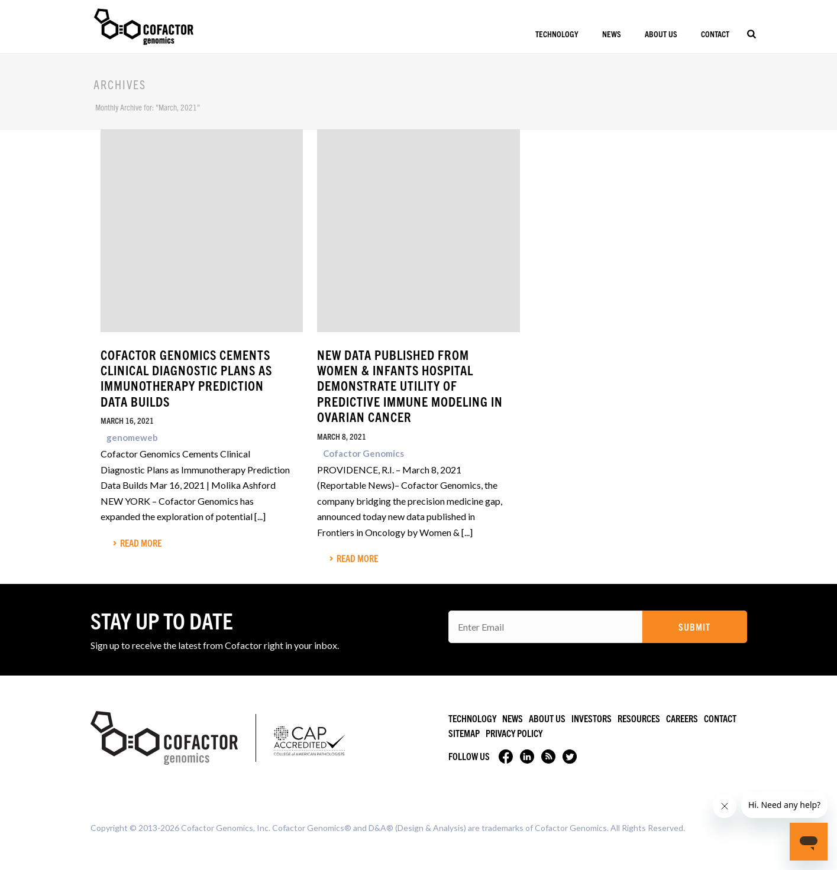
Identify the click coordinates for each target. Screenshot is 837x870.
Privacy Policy (514, 733)
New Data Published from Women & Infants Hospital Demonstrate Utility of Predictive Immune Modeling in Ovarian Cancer (410, 385)
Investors (591, 718)
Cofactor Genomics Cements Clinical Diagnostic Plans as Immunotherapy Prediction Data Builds (186, 377)
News (611, 33)
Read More (136, 542)
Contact (715, 33)
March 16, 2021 (127, 420)
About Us (661, 33)
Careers (682, 718)
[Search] (751, 33)
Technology (557, 33)
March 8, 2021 (341, 436)
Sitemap (464, 733)
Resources (639, 718)
